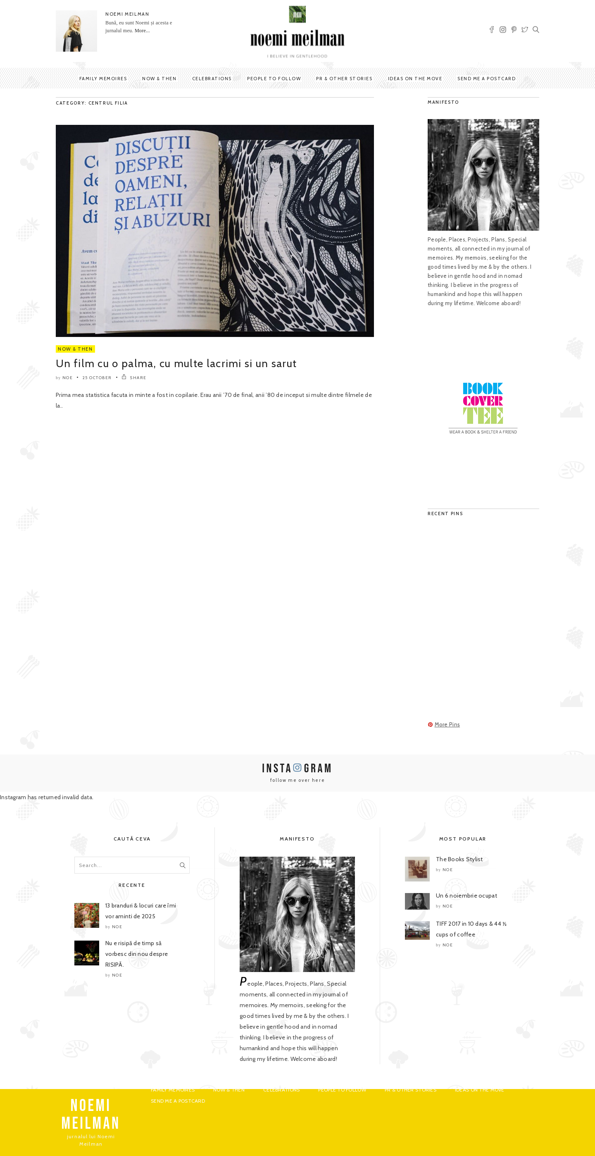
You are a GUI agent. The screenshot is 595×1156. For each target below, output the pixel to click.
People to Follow (274, 78)
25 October (97, 377)
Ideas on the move (415, 78)
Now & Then (159, 78)
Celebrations (212, 78)
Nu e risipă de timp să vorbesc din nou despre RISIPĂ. (136, 953)
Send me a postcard (486, 78)
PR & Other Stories (344, 78)
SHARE (134, 377)
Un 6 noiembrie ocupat (466, 895)
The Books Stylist (459, 859)
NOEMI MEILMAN (127, 14)
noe (67, 377)
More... (142, 30)
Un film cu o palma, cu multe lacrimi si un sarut (176, 363)
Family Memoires (103, 78)
